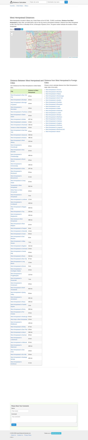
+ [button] (11, 32)
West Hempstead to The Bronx (19, 112)
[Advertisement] (44, 12)
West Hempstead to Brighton (19, 246)
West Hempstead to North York (54, 98)
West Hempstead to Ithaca (18, 301)
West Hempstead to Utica (18, 168)
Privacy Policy (27, 435)
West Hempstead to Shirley (18, 326)
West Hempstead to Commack (19, 248)
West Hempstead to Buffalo (18, 119)
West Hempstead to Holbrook (19, 342)
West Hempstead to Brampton (54, 104)
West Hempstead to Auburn (18, 332)
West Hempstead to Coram (18, 234)
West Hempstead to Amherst (18, 137)
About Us (13, 435)
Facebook (17, 29)
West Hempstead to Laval (53, 106)
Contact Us (20, 435)
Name (13, 408)
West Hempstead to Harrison (19, 335)
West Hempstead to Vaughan (54, 123)
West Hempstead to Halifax (53, 108)
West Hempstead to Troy (17, 211)
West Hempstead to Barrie (53, 131)
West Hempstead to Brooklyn (19, 99)
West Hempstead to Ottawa (53, 94)
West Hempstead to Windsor (53, 114)
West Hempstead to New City (19, 258)
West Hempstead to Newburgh (19, 316)
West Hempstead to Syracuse (19, 135)
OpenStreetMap (75, 57)
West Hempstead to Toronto (53, 89)
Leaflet (70, 57)
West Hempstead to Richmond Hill (55, 129)
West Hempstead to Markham (54, 117)
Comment (14, 414)
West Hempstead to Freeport (19, 228)
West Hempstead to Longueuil (54, 127)
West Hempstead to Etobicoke (54, 110)
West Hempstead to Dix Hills (18, 354)
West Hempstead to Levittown (19, 199)
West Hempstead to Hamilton (54, 102)
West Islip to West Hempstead (19, 319)
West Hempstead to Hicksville (19, 231)
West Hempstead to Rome (18, 256)
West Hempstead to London (53, 112)
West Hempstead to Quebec (53, 100)
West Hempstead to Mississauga (55, 96)
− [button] (11, 34)
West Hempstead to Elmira (18, 309)
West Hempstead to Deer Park (19, 329)
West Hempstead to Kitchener (54, 125)
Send (13, 424)
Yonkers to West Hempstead (18, 127)
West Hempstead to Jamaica (19, 122)
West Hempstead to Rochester (19, 124)
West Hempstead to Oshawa (53, 119)
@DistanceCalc (56, 433)
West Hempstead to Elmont (18, 266)
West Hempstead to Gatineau (54, 121)
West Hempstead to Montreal (54, 91)
